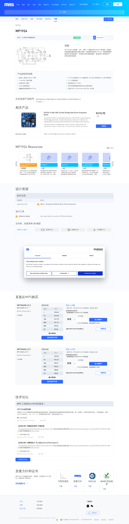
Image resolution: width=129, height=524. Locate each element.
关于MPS (39, 501)
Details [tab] (64, 255)
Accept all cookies (90, 273)
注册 (117, 4)
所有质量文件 (21, 483)
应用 (21, 505)
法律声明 (110, 519)
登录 (107, 4)
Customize (64, 273)
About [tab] (91, 255)
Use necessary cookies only (38, 273)
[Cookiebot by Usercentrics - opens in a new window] (95, 249)
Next (113, 163)
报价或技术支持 (52, 337)
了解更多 (103, 126)
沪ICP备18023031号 (86, 519)
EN (93, 4)
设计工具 (22, 508)
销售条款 (103, 519)
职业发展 (39, 505)
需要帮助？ (92, 513)
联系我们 (39, 508)
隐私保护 (96, 519)
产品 (21, 501)
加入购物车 (98, 319)
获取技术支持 (23, 459)
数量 (69, 319)
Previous (16, 163)
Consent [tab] (37, 255)
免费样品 (103, 329)
